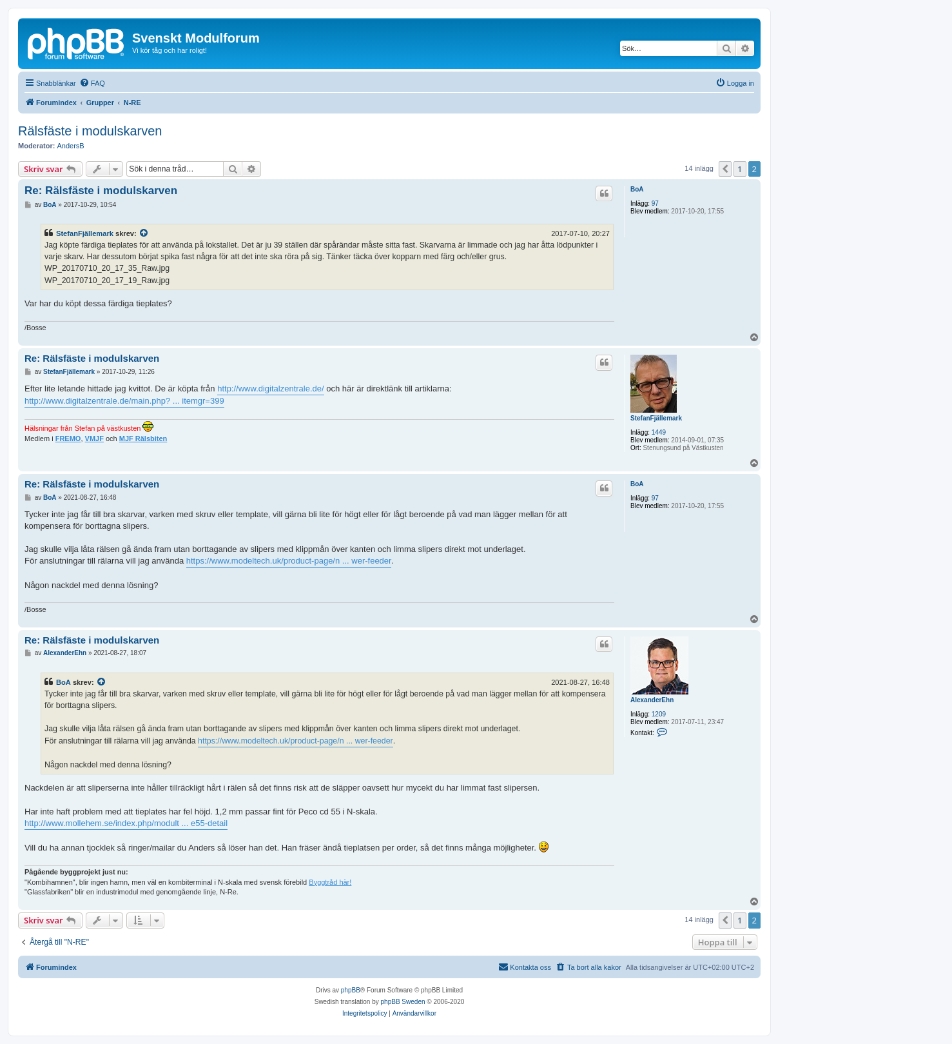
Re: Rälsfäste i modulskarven (100, 190)
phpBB (350, 990)
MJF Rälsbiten (143, 438)
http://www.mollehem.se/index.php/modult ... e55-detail (126, 823)
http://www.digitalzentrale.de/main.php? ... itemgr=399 (124, 401)
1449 (659, 432)
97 (655, 203)
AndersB (70, 146)
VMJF (94, 438)
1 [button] (739, 169)
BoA (637, 189)
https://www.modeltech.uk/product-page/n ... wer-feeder (289, 561)
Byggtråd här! (330, 882)
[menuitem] (92, 83)
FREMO (68, 438)
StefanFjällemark (84, 233)
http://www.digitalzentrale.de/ (270, 388)
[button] (725, 169)
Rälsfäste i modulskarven (90, 131)
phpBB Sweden (403, 1001)
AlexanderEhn (652, 700)
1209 (659, 714)
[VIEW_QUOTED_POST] (144, 233)
